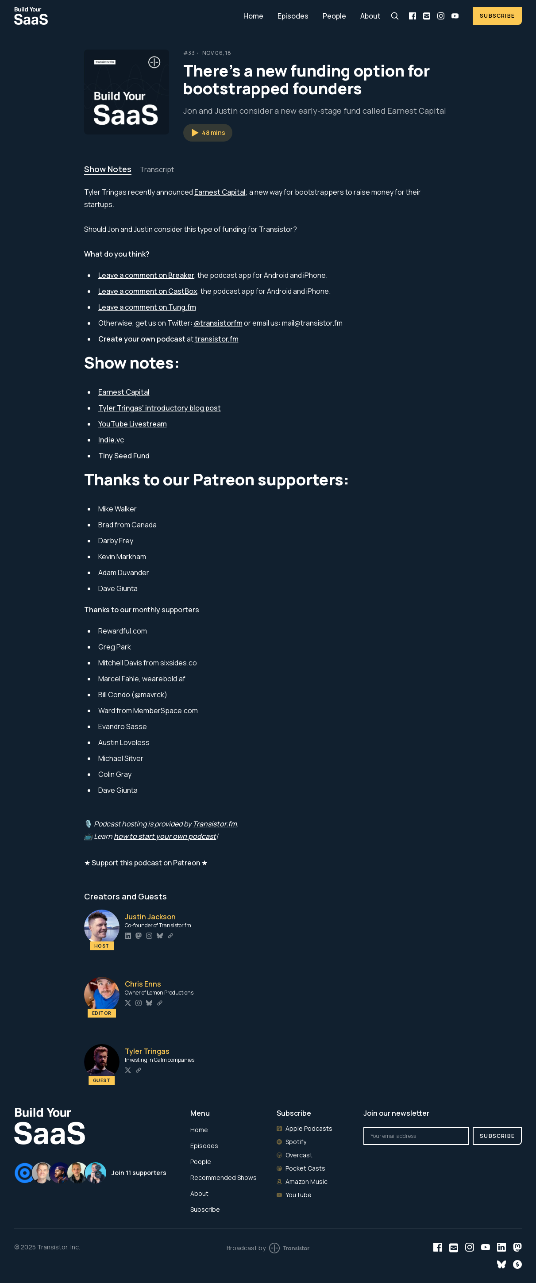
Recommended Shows (223, 1177)
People (334, 16)
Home (253, 16)
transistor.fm (217, 339)
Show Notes (107, 169)
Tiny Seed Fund (124, 456)
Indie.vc (111, 440)
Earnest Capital (220, 192)
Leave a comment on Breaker (146, 275)
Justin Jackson (150, 917)
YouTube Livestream (132, 424)
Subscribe (497, 15)
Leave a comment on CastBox (147, 291)
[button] (207, 133)
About (370, 16)
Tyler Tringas (147, 1051)
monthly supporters (166, 610)
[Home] (123, 15)
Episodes (293, 16)
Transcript (157, 169)
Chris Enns (143, 984)
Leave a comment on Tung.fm (147, 307)
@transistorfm (218, 323)
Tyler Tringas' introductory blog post (159, 408)
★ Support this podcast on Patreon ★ (146, 863)
